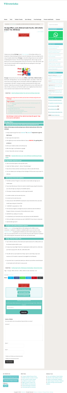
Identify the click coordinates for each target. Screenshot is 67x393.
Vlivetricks (11, 3)
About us (35, 392)
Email (6, 349)
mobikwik (10, 228)
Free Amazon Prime (53, 106)
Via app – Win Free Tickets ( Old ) (16, 112)
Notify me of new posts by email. (12, 358)
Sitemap (51, 392)
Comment (7, 324)
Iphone (29, 132)
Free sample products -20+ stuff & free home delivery (55, 77)
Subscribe (23, 312)
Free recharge (25, 54)
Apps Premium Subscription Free (55, 112)
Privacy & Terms (46, 392)
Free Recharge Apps (53, 109)
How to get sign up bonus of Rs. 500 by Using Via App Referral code (22, 107)
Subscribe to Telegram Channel (10, 380)
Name (6, 343)
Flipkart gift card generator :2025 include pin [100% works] (55, 92)
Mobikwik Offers (8, 231)
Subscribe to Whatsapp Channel (11, 377)
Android (23, 132)
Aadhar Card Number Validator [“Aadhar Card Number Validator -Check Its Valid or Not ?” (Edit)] (54, 379)
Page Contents (11, 101)
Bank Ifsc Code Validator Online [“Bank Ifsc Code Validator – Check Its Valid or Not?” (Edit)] (54, 377)
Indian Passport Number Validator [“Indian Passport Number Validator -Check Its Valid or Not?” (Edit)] (55, 381)
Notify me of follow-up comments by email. (14, 356)
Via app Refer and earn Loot (14, 108)
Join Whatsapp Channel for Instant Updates (24, 35)
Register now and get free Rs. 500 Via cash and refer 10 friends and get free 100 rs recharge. (26, 103)
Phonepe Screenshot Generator (55, 100)
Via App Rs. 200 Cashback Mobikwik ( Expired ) (18, 111)
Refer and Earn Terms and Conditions (17, 110)
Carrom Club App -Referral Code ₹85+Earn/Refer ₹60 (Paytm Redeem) (55, 87)
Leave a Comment (41, 31)
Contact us (40, 392)
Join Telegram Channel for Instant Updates (24, 285)
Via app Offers (11, 105)
